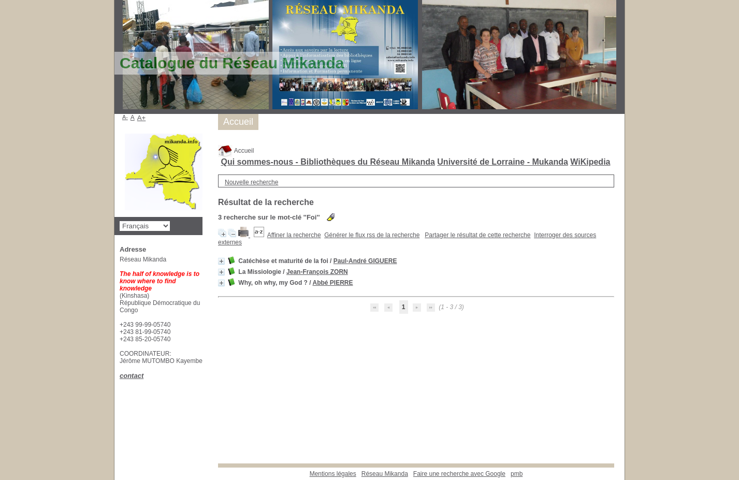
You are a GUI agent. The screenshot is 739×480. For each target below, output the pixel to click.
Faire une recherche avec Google (459, 473)
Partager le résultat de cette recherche (477, 235)
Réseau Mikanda (384, 473)
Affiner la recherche (294, 235)
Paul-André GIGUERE (365, 261)
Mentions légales (333, 473)
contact (131, 376)
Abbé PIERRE (332, 282)
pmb (517, 473)
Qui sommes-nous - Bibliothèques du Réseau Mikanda (327, 161)
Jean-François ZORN (317, 271)
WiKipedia (590, 161)
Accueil (236, 150)
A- (125, 117)
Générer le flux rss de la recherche (371, 235)
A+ (141, 118)
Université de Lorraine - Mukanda (502, 161)
